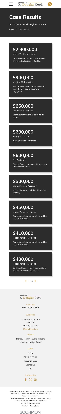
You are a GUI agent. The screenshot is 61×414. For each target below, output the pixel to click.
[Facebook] (25, 379)
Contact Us (30, 365)
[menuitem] (25, 406)
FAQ (30, 369)
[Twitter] (30, 379)
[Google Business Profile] (35, 379)
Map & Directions (30, 329)
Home (30, 353)
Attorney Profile (30, 357)
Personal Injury (30, 361)
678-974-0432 (30, 307)
